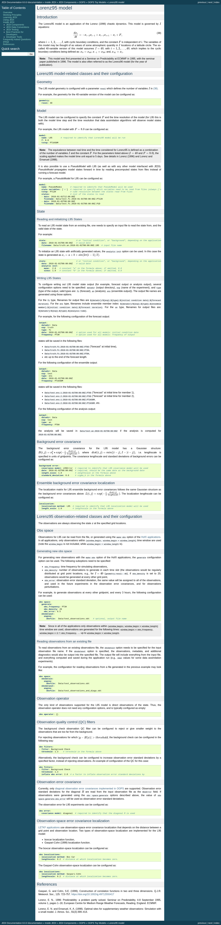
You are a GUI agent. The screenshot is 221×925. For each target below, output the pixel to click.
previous (202, 2)
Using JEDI (8, 20)
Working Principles (12, 15)
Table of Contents (14, 8)
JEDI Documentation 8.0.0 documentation (22, 2)
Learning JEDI (10, 17)
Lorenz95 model (116, 2)
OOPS (82, 2)
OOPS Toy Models (97, 2)
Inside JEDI (50, 2)
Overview (7, 12)
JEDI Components (68, 2)
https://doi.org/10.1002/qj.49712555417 (92, 889)
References (8, 44)
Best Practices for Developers (14, 33)
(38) (155, 88)
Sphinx (144, 922)
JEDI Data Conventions (17, 27)
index (216, 2)
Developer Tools (14, 37)
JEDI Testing (12, 29)
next (210, 2)
